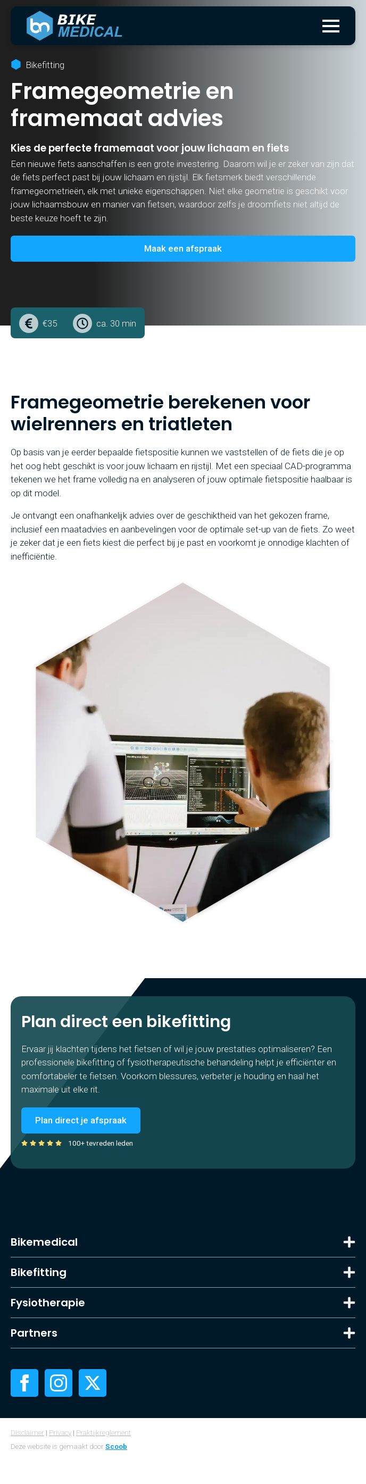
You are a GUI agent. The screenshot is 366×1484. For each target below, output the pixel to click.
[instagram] (58, 1383)
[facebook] (24, 1383)
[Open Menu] (330, 26)
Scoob (116, 1446)
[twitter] (92, 1383)
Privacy (60, 1432)
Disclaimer (27, 1432)
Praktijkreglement (103, 1432)
